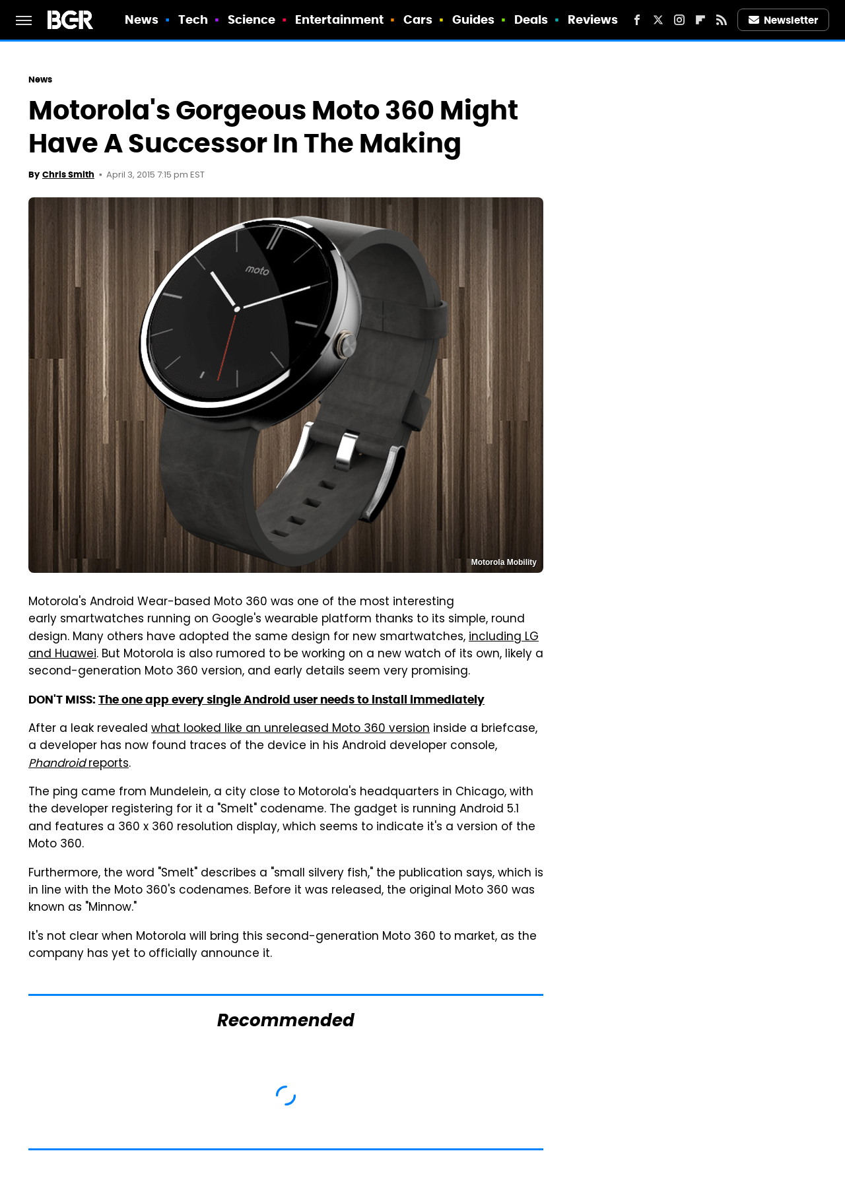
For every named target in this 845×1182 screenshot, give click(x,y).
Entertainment (339, 19)
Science (252, 19)
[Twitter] (658, 20)
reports (78, 764)
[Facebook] (637, 20)
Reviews (593, 19)
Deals (531, 19)
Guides (473, 19)
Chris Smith (68, 174)
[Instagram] (679, 20)
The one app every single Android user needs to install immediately (291, 699)
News (141, 19)
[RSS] (721, 20)
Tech (193, 19)
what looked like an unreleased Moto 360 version (290, 729)
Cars (417, 19)
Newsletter (784, 20)
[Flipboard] (700, 20)
